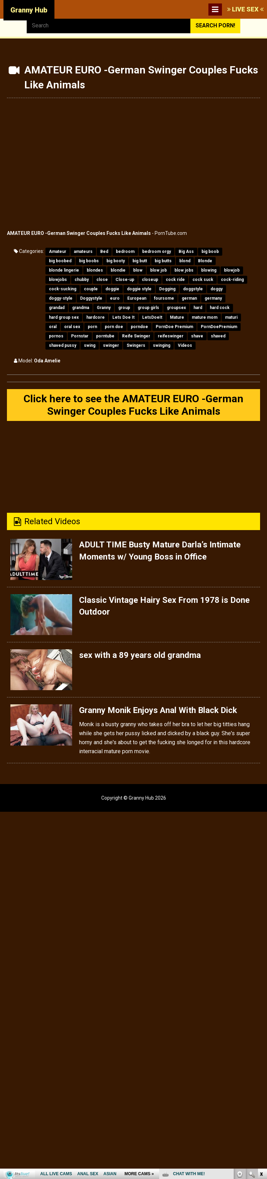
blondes (95, 270)
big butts (163, 260)
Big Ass (186, 251)
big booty (115, 260)
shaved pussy (62, 345)
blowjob (232, 270)
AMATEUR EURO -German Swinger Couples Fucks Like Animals (79, 233)
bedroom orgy (156, 251)
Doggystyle (91, 298)
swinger (111, 345)
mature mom (204, 317)
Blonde (205, 260)
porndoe (139, 326)
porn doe (114, 326)
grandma (80, 307)
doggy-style (60, 298)
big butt (139, 260)
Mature (177, 317)
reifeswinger (170, 336)
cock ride (175, 279)
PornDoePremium (219, 326)
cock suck (202, 279)
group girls (148, 307)
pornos (56, 336)
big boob (210, 251)
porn (92, 326)
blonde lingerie (64, 270)
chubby (82, 279)
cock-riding (232, 279)
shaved (218, 336)
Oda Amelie (47, 360)
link (261, 1070)
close (102, 279)
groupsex (176, 307)
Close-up (124, 279)
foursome (164, 298)
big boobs (89, 260)
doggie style (139, 289)
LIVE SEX (245, 9)
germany (213, 298)
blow (138, 270)
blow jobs (183, 270)
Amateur (57, 251)
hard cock (220, 307)
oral (53, 326)
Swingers (136, 345)
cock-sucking (62, 289)
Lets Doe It (123, 317)
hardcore (95, 317)
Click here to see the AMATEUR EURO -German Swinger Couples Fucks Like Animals (133, 405)
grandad (56, 307)
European (136, 298)
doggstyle (193, 289)
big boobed (60, 260)
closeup (150, 279)
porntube (105, 336)
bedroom (125, 251)
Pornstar (79, 336)
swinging (161, 345)
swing (89, 345)
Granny (104, 307)
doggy (216, 289)
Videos (185, 345)
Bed (104, 251)
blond (184, 260)
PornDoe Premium (174, 326)
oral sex (72, 326)
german (189, 298)
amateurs (83, 251)
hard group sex (64, 317)
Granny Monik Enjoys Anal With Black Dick (158, 710)
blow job (158, 270)
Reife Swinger (136, 336)
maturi (231, 317)
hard (197, 307)
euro (115, 298)
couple (91, 289)
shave (197, 336)
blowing (208, 270)
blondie (118, 270)
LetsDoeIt (152, 317)
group (124, 307)
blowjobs (58, 279)
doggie (112, 289)
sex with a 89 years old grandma (140, 655)
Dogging (167, 289)
